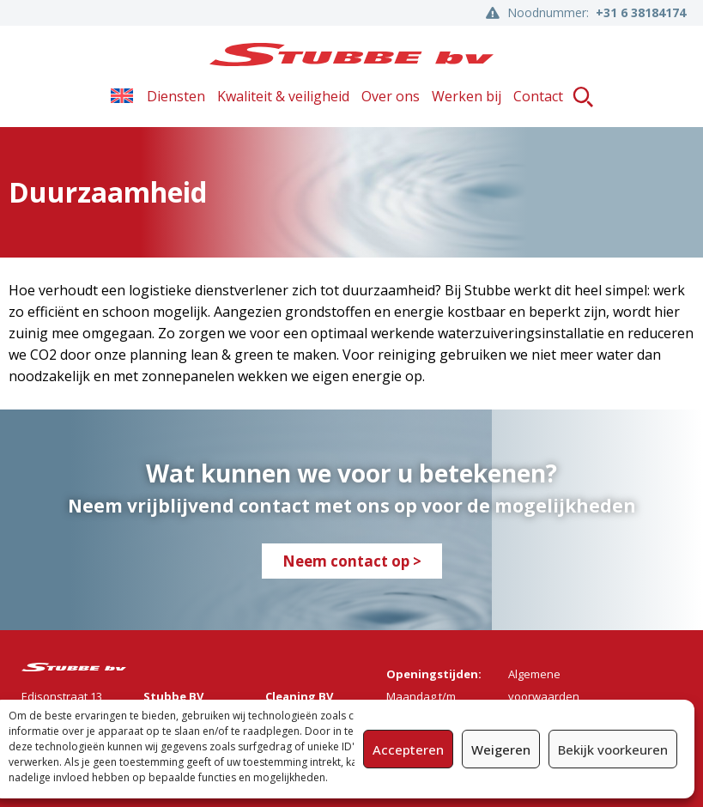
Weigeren (500, 749)
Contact (538, 96)
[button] (583, 96)
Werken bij (466, 96)
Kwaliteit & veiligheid (283, 96)
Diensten (176, 96)
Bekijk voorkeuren (613, 749)
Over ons (390, 96)
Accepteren (408, 749)
